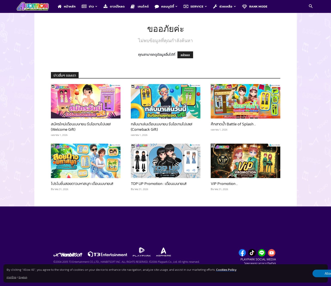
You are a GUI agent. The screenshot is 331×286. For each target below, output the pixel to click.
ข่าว (89, 6)
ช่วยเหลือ (224, 6)
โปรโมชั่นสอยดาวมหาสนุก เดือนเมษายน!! (82, 183)
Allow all (305, 273)
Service (195, 6)
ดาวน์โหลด (114, 6)
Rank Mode (254, 6)
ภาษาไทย (11, 277)
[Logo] (35, 6)
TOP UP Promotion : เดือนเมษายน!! (158, 183)
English (22, 277)
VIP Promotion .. (224, 183)
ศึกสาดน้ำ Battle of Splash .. (233, 124)
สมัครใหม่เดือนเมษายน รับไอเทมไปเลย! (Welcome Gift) (81, 126)
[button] (311, 6)
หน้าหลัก (67, 6)
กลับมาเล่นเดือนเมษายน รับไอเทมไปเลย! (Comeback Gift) (161, 126)
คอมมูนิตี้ (166, 6)
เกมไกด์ (140, 6)
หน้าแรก (185, 55)
